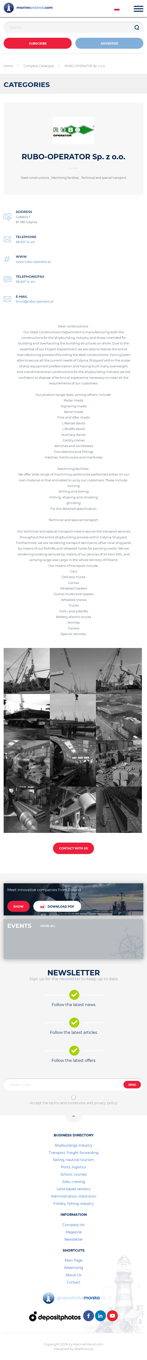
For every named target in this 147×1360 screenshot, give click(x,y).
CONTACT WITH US (73, 848)
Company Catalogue (39, 66)
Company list (73, 1225)
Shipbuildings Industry (73, 1145)
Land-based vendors (73, 1189)
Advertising (73, 1268)
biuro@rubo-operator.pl (35, 301)
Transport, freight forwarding (73, 1153)
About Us (73, 1275)
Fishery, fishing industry (73, 1204)
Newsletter (73, 1239)
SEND (132, 1084)
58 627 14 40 (25, 242)
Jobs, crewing (73, 1182)
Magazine (74, 1232)
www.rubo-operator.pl (33, 262)
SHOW (18, 906)
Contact (73, 1282)
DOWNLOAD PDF (57, 906)
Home (8, 66)
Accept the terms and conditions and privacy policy (73, 1103)
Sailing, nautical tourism (73, 1160)
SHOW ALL (48, 925)
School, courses (74, 1174)
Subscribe (38, 43)
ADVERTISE (109, 43)
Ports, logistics (73, 1167)
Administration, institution (73, 1196)
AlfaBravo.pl (84, 1349)
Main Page (73, 1260)
